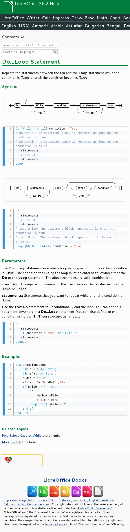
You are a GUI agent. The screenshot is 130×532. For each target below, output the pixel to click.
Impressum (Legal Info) (19, 499)
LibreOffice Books (65, 478)
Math (102, 18)
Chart (115, 18)
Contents (10, 37)
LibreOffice (12, 18)
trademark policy (56, 523)
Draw (76, 18)
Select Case (18, 434)
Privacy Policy (46, 499)
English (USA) (15, 26)
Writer (32, 18)
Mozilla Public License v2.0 (94, 507)
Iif (3, 440)
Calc (46, 18)
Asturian (74, 26)
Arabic (57, 26)
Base (89, 18)
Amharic (40, 26)
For (4, 434)
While (37, 434)
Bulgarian (94, 26)
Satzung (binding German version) (26, 503)
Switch (15, 440)
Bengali (113, 26)
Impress (61, 18)
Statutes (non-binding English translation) (86, 499)
